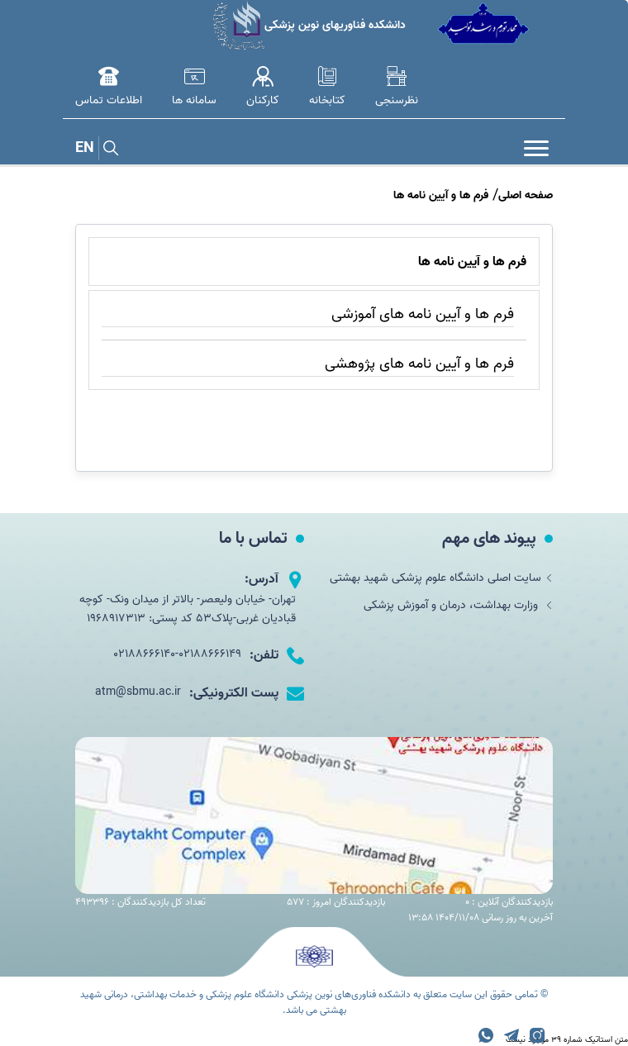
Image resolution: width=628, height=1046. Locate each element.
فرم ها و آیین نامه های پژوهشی (419, 364)
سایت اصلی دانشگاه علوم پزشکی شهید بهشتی (441, 577)
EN (84, 148)
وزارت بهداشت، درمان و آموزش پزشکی (458, 605)
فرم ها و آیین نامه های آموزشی (422, 314)
